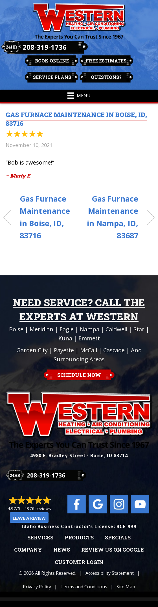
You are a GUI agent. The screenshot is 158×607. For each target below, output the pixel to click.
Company (28, 549)
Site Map (126, 587)
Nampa (89, 329)
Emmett (89, 338)
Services (40, 537)
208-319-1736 (45, 47)
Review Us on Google (112, 549)
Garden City (32, 350)
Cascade (114, 350)
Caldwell (116, 329)
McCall (88, 350)
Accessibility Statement (109, 573)
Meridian (41, 329)
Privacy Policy (37, 587)
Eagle (67, 329)
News (61, 549)
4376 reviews (37, 508)
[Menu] (79, 95)
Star (138, 329)
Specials (118, 537)
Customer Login (79, 562)
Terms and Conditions (83, 587)
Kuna (65, 338)
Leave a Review (29, 518)
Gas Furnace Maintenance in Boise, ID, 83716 (45, 217)
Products (79, 537)
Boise (16, 329)
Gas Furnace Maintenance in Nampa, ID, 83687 (111, 217)
